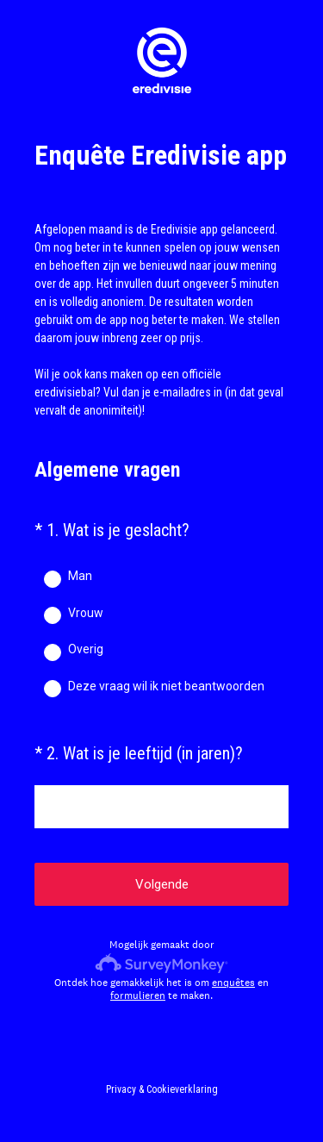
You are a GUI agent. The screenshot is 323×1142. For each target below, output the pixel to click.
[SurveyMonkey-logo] (161, 963)
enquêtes (233, 982)
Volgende (162, 884)
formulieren (137, 995)
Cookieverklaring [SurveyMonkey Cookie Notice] (182, 1089)
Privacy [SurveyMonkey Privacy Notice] (121, 1089)
